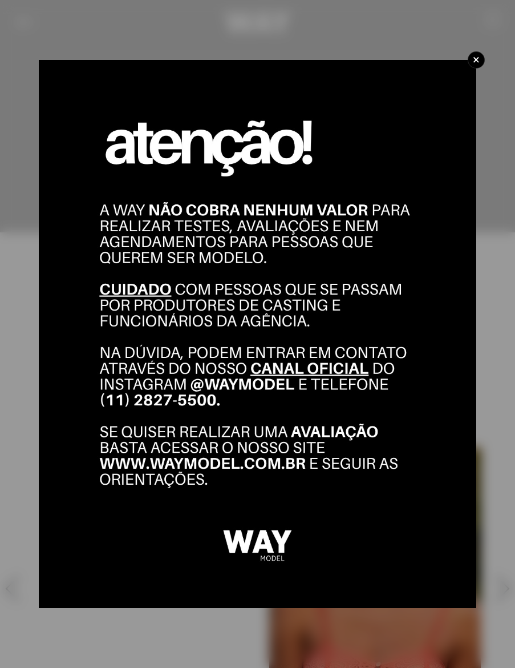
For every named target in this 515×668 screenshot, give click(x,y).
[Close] (476, 60)
